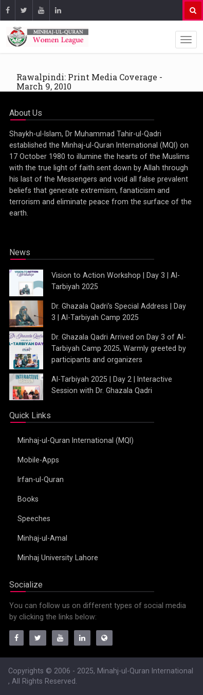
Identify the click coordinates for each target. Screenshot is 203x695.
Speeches (33, 518)
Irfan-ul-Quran (40, 479)
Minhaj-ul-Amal (42, 538)
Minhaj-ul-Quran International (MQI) (75, 440)
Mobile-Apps (38, 460)
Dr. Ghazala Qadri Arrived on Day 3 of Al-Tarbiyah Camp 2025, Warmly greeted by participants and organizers (118, 348)
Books (28, 499)
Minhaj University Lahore (57, 558)
